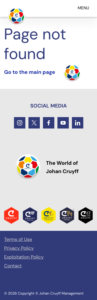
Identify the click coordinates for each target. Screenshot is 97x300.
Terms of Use (18, 239)
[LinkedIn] (77, 122)
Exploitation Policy (23, 257)
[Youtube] (63, 122)
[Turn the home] (42, 72)
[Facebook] (48, 122)
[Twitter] (34, 122)
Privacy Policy (19, 248)
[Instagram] (19, 122)
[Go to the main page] (16, 16)
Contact (13, 266)
